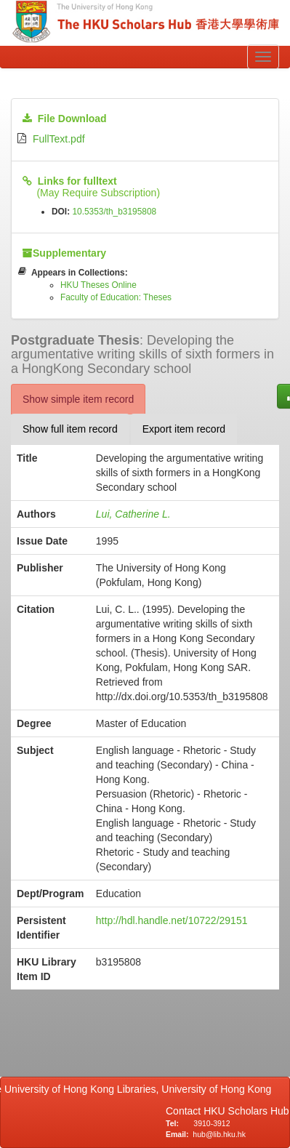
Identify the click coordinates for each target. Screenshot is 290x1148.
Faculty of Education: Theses (116, 297)
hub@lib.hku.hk (219, 1134)
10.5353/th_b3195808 (114, 211)
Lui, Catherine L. (133, 514)
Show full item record (70, 429)
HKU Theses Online (98, 285)
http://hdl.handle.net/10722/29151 (172, 920)
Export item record (183, 429)
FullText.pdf (59, 139)
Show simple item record (78, 399)
